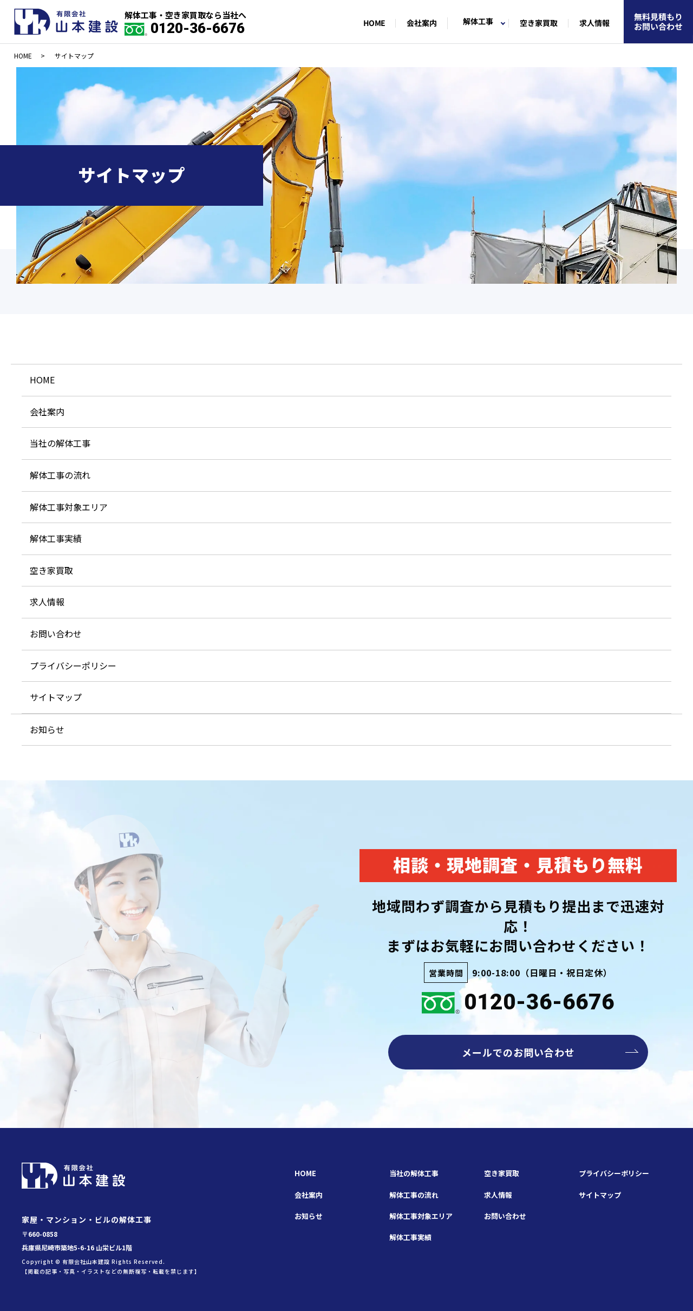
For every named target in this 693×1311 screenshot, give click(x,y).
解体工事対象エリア (69, 506)
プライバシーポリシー (73, 665)
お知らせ (47, 729)
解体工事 (478, 22)
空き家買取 (539, 23)
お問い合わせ (56, 633)
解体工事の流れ (60, 474)
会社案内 (422, 23)
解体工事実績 (56, 538)
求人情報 (594, 23)
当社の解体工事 (60, 442)
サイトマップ (56, 696)
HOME (373, 23)
